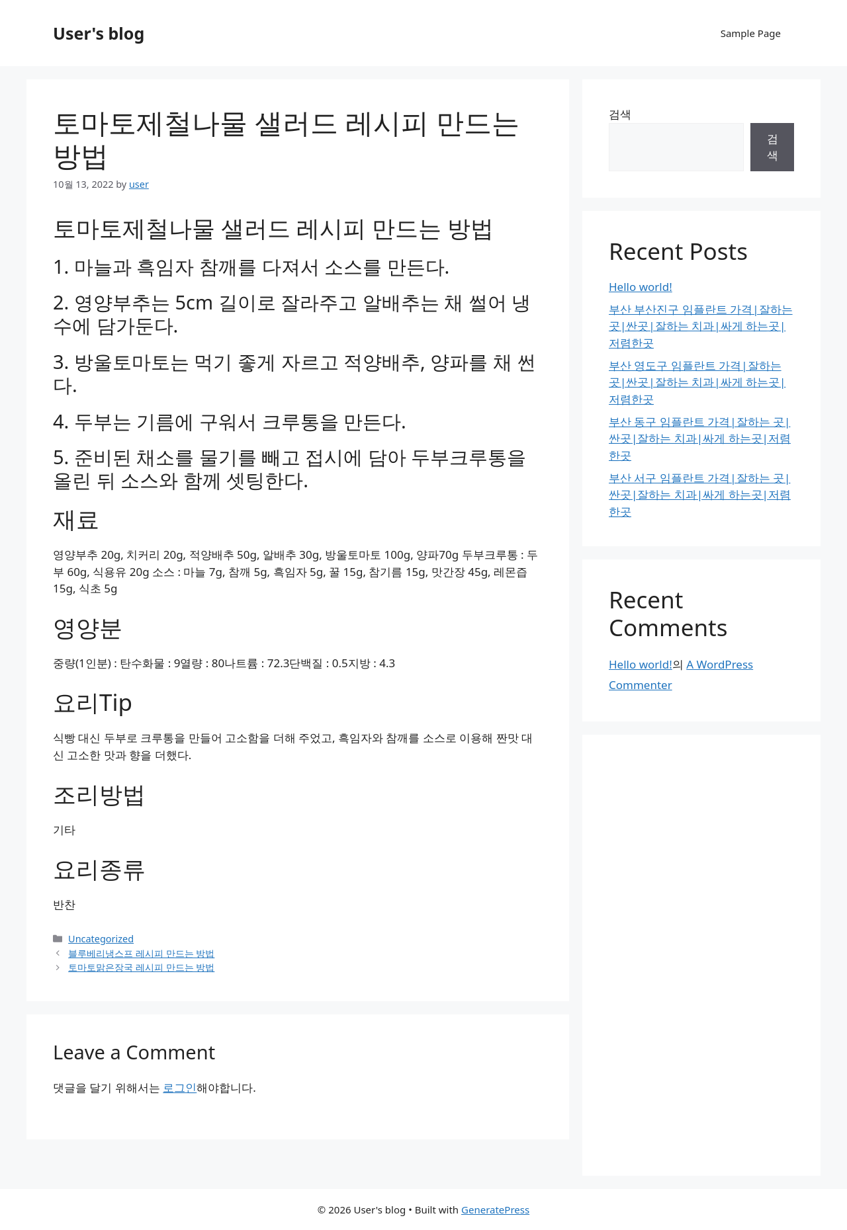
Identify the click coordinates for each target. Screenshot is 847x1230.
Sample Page (751, 33)
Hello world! (640, 286)
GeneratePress (495, 1209)
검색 (620, 114)
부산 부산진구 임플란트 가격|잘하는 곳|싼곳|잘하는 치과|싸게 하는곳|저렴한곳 (701, 326)
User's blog (98, 33)
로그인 (180, 1087)
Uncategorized (101, 938)
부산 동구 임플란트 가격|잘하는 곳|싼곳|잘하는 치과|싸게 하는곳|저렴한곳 (700, 438)
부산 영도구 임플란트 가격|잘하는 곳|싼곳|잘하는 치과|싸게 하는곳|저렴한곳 (697, 382)
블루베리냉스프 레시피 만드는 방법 (141, 953)
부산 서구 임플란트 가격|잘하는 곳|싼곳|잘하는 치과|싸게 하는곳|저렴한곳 (700, 494)
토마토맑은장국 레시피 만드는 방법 (141, 967)
